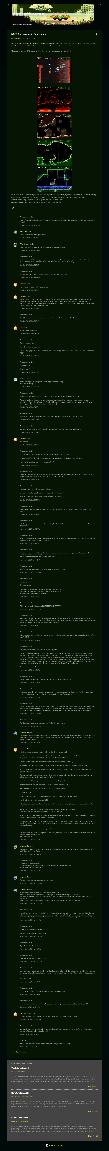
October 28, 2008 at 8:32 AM (29, 321)
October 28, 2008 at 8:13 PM (29, 387)
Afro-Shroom (24, 244)
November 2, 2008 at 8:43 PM (30, 626)
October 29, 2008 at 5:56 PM (29, 445)
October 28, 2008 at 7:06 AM (29, 308)
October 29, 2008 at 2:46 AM (29, 420)
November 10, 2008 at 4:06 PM (30, 726)
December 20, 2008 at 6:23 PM (30, 1020)
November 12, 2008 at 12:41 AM (31, 904)
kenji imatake (24, 732)
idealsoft (23, 379)
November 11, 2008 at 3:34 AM (30, 743)
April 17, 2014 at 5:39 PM (28, 1047)
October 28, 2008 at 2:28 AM (29, 290)
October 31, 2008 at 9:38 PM (29, 514)
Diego (22, 327)
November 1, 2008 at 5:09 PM (30, 529)
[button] (96, 34)
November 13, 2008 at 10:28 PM (31, 962)
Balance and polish (19, 1118)
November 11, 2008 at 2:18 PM (30, 840)
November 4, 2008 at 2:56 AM (30, 670)
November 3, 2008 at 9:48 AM (30, 640)
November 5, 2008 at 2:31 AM (30, 697)
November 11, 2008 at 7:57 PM (30, 871)
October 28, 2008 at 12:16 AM (30, 265)
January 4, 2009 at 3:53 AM (29, 1034)
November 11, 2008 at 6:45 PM (30, 854)
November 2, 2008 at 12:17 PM (30, 609)
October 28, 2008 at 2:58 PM (29, 334)
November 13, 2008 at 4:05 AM (30, 949)
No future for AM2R (20, 1093)
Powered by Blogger (54, 1145)
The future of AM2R (20, 1068)
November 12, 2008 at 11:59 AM (31, 936)
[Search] (100, 6)
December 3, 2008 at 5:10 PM (30, 1007)
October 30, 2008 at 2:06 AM (29, 465)
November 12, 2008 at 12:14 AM (31, 883)
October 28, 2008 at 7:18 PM (29, 372)
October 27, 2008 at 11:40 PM (30, 238)
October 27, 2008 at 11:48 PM (30, 250)
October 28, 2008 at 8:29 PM (29, 407)
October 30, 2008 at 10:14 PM (30, 500)
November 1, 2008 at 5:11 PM (30, 543)
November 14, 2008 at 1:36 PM (30, 982)
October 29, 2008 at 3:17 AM (29, 432)
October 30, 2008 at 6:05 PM (29, 480)
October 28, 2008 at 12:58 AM (30, 278)
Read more (93, 1086)
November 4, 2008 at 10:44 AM (30, 683)
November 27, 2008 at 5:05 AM (30, 995)
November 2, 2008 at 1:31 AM (30, 597)
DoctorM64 (24, 749)
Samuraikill (23, 231)
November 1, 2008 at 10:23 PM (30, 573)
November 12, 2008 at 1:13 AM (30, 920)
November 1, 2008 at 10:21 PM (30, 560)
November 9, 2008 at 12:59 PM (30, 714)
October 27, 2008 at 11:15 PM (30, 225)
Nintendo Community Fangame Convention (32, 43)
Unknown (23, 284)
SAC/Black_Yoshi (26, 1013)
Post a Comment (20, 1052)
